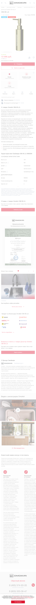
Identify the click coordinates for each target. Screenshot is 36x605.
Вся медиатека (18, 448)
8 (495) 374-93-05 (18, 585)
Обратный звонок (18, 581)
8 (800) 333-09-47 (18, 591)
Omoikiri (2, 7)
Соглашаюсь (18, 601)
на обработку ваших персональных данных (21, 596)
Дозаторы (20, 7)
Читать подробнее (8, 332)
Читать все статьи (18, 306)
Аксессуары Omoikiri (11, 7)
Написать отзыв (18, 209)
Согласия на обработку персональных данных (22, 598)
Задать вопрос (18, 352)
